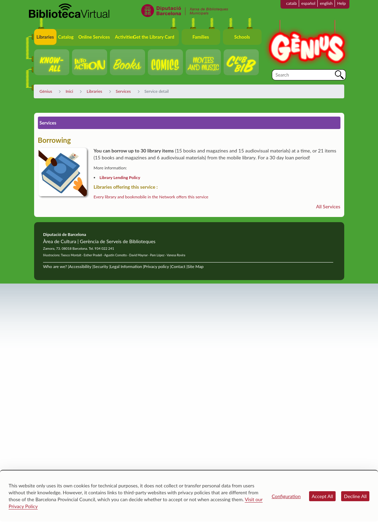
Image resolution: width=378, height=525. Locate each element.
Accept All (322, 496)
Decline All (355, 496)
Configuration (286, 496)
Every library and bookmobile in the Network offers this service (151, 196)
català (291, 3)
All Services (328, 206)
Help (341, 3)
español (308, 3)
